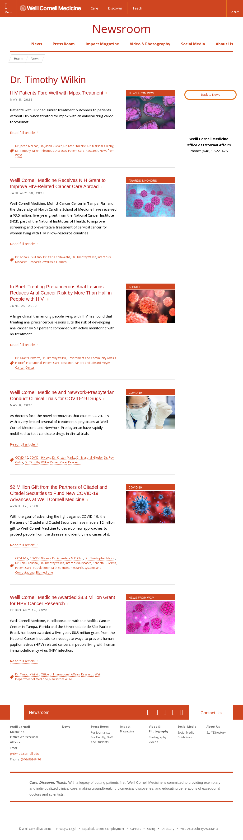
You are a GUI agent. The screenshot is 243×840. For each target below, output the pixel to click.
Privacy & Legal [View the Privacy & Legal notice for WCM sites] (66, 829)
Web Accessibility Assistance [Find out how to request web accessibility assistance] (199, 829)
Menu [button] (8, 12)
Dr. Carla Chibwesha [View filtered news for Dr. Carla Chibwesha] (56, 257)
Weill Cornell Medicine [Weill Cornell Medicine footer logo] (121, 811)
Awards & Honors (143, 180)
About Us (224, 44)
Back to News (210, 94)
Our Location (17, 712)
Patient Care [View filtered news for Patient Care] (76, 151)
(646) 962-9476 (31, 759)
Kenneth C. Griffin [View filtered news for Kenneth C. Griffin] (104, 563)
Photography (157, 737)
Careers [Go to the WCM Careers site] (135, 829)
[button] (234, 8)
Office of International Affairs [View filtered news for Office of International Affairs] (60, 674)
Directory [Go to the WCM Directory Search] (168, 829)
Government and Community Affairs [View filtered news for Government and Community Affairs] (91, 358)
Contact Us (211, 713)
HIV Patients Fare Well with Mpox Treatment (56, 92)
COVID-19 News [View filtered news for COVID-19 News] (40, 458)
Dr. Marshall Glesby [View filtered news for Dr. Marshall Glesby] (100, 146)
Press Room (64, 44)
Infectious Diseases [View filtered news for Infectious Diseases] (54, 151)
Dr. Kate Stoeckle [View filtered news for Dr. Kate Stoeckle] (74, 146)
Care (94, 8)
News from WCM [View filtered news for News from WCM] (60, 679)
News (36, 44)
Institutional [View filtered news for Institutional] (34, 363)
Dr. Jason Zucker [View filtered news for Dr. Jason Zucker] (51, 146)
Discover (115, 8)
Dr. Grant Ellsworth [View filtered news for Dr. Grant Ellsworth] (27, 358)
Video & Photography (150, 44)
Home (15, 44)
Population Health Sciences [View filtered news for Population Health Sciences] (51, 568)
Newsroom (121, 28)
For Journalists (100, 733)
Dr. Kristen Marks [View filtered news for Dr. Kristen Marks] (63, 458)
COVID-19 (135, 392)
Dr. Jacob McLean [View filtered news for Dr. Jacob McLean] (26, 146)
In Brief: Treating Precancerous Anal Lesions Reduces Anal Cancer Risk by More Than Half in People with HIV (61, 293)
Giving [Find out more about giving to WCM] (151, 829)
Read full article (22, 132)
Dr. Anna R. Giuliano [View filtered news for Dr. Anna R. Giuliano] (28, 257)
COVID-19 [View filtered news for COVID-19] (21, 458)
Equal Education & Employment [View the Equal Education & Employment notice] (103, 829)
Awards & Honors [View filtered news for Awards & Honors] (54, 262)
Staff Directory (216, 733)
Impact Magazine (102, 44)
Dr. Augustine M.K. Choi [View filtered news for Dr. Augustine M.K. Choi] (67, 558)
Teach (137, 8)
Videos (153, 742)
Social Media (193, 44)
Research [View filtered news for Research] (92, 151)
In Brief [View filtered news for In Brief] (20, 363)
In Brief (135, 287)
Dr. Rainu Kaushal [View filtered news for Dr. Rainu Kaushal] (26, 563)
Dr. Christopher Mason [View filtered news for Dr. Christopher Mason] (100, 558)
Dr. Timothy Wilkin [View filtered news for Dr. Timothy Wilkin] (27, 151)
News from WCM (141, 93)
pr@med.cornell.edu (24, 753)
